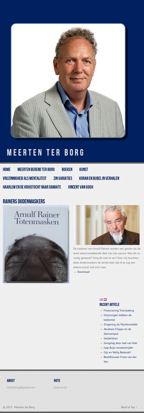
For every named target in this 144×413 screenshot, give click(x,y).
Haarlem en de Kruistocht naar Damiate (32, 187)
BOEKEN (67, 169)
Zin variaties (63, 178)
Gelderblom (111, 338)
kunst (83, 169)
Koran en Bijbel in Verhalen (99, 178)
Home (7, 169)
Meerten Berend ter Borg (36, 169)
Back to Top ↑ (129, 407)
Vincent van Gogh (80, 187)
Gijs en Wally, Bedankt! (117, 352)
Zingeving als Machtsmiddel (120, 324)
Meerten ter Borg (46, 152)
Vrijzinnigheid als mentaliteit (24, 178)
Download (83, 272)
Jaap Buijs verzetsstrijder (118, 347)
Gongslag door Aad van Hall (120, 343)
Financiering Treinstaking (119, 310)
